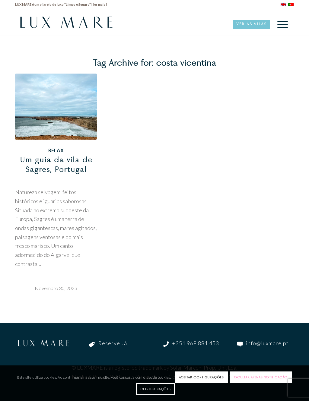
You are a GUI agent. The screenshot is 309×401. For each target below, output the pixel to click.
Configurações (155, 389)
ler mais (99, 4)
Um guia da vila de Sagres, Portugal (56, 164)
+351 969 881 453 (195, 343)
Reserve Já (112, 343)
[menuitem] (280, 24)
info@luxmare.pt (267, 343)
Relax (56, 150)
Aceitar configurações (201, 377)
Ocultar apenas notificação (260, 377)
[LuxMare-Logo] (66, 24)
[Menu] (280, 24)
